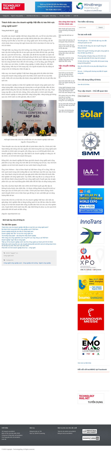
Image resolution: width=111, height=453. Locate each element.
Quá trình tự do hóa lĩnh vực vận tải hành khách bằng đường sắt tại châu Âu (66, 75)
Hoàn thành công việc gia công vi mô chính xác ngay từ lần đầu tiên (67, 46)
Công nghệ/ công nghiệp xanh (13, 263)
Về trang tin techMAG (8, 431)
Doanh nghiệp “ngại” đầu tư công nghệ (13, 240)
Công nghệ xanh (9, 255)
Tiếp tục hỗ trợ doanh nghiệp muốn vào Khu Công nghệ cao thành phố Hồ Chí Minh (27, 242)
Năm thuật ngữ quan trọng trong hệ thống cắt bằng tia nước (67, 30)
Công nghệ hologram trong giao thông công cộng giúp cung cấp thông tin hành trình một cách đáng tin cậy (67, 90)
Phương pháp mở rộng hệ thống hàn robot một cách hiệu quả (67, 53)
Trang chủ (6, 16)
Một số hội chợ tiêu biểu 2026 (11, 433)
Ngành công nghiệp (45, 263)
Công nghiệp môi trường (30, 263)
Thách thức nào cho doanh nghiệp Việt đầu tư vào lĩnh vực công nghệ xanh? (25, 227)
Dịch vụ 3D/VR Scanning (37, 433)
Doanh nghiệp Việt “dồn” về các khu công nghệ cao (17, 233)
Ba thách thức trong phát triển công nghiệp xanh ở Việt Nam (20, 229)
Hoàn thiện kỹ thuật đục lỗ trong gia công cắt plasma (67, 41)
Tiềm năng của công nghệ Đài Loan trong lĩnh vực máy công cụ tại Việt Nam (25, 237)
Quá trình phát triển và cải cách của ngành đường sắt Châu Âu (67, 82)
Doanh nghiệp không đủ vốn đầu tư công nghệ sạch (17, 231)
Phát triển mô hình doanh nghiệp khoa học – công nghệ (18, 247)
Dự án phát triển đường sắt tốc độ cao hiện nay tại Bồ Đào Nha (67, 105)
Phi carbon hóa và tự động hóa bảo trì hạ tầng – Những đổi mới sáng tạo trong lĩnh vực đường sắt (67, 98)
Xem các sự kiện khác (84, 363)
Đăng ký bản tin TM (35, 431)
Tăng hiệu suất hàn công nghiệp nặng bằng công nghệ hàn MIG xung (66, 59)
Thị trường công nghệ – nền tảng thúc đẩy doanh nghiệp (19, 235)
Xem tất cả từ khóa (83, 84)
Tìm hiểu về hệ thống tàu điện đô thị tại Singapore (66, 111)
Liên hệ (76, 16)
